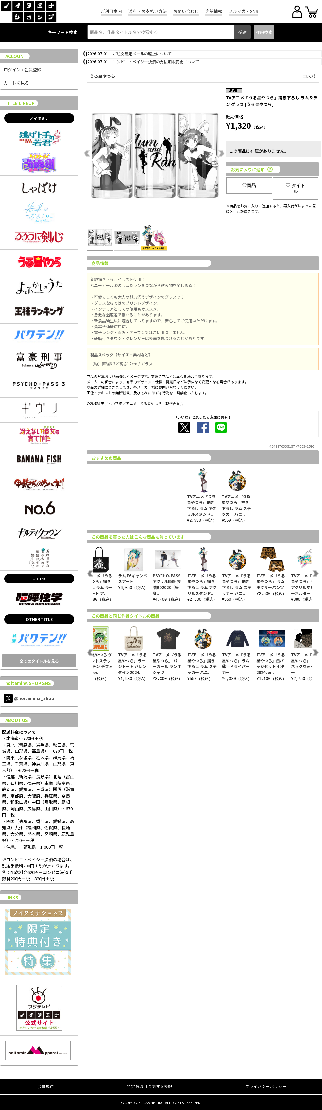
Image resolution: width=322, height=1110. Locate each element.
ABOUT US (16, 720)
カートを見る (16, 83)
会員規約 (46, 1086)
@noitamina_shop (29, 698)
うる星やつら (102, 76)
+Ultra (39, 578)
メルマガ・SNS (243, 11)
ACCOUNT (15, 56)
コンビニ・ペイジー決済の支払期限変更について (156, 61)
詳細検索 (264, 32)
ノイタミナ (39, 118)
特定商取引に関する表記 (149, 1086)
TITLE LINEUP (20, 103)
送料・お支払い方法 (147, 11)
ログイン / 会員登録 (22, 69)
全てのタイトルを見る (39, 661)
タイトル (295, 188)
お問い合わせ (186, 11)
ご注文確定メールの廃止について (142, 53)
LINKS (11, 897)
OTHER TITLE (39, 619)
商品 (249, 185)
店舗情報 (213, 11)
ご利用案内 (111, 11)
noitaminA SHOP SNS (28, 683)
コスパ (309, 76)
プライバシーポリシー (265, 1086)
